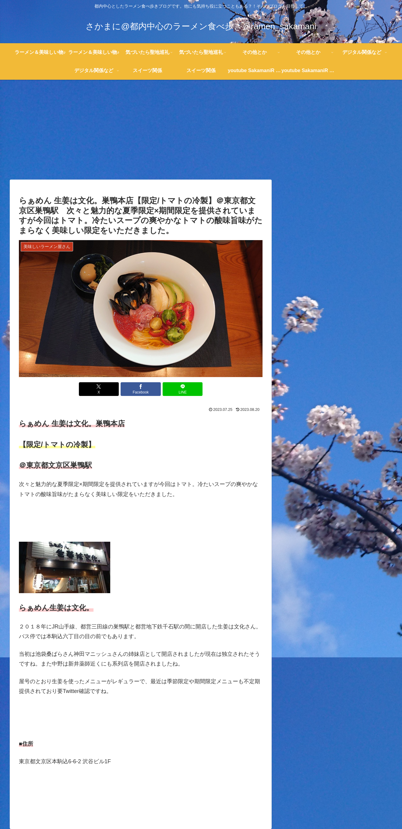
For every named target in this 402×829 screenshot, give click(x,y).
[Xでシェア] (99, 389)
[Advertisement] (201, 129)
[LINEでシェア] (181, 389)
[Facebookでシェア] (140, 389)
